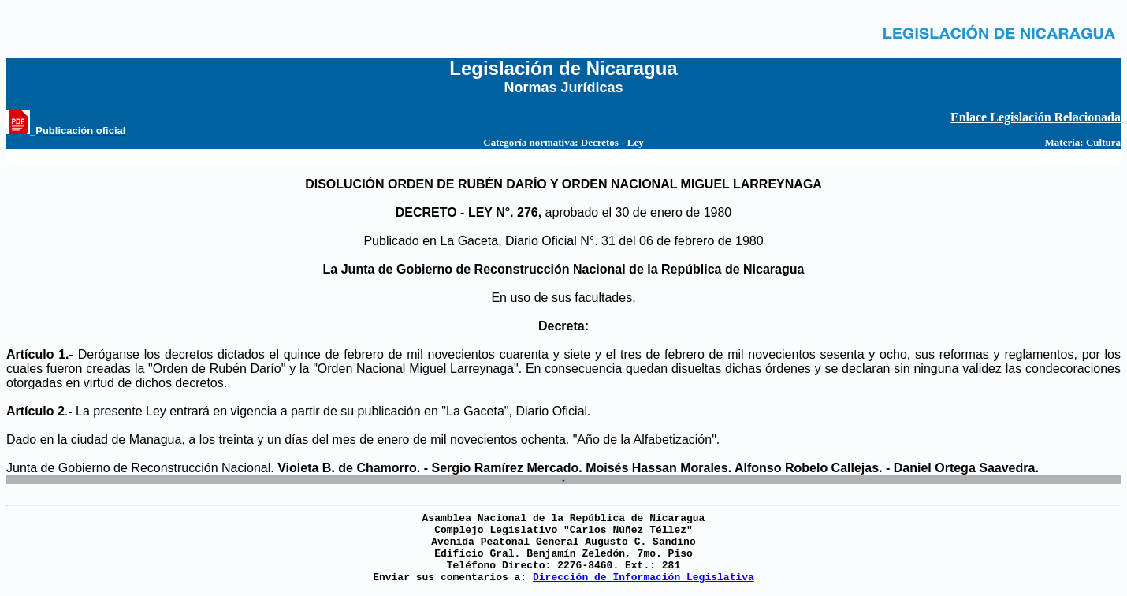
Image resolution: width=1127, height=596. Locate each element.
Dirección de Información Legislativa (643, 577)
